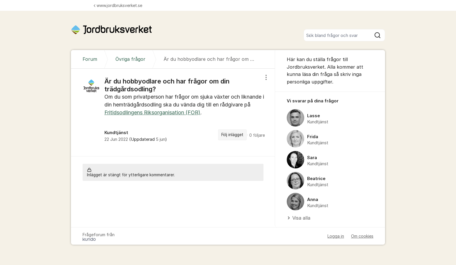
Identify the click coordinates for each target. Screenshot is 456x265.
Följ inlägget (232, 134)
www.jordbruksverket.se (118, 5)
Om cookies (362, 236)
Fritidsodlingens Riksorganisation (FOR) (152, 112)
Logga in (335, 236)
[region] (173, 112)
